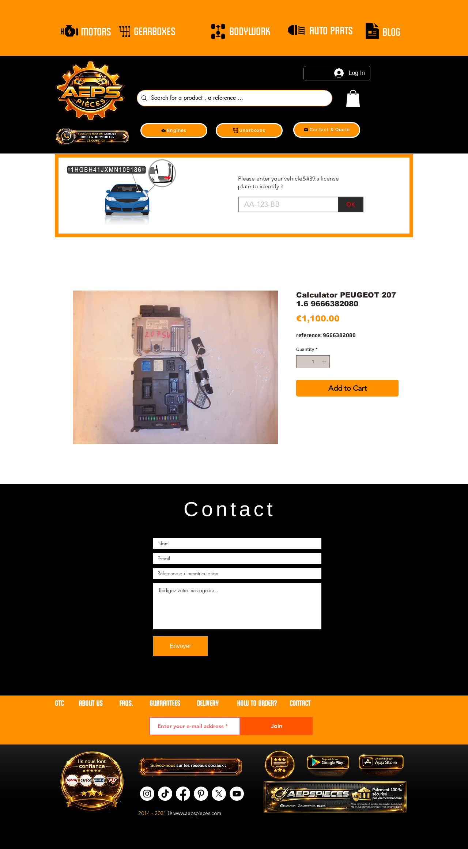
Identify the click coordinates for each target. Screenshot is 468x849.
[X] (219, 794)
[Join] (276, 726)
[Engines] (173, 130)
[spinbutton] (313, 362)
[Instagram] (147, 794)
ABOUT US (92, 703)
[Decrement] (301, 362)
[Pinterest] (201, 794)
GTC (59, 703)
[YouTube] (237, 794)
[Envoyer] (180, 646)
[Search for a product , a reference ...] (234, 98)
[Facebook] (183, 794)
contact (300, 703)
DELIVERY (208, 703)
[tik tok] (165, 794)
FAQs (125, 703)
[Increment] (324, 362)
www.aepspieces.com (197, 813)
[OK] (350, 204)
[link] (353, 98)
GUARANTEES (165, 703)
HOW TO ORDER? (257, 703)
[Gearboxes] (249, 130)
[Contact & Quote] (326, 130)
